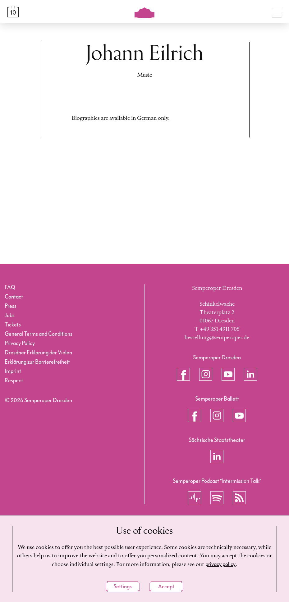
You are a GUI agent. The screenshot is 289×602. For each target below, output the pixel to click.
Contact (14, 297)
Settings (122, 587)
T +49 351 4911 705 (217, 329)
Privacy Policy (20, 343)
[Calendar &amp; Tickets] (13, 11)
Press (10, 306)
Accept (166, 587)
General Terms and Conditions (38, 334)
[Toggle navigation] (277, 12)
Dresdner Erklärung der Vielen (38, 353)
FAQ (10, 287)
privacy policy (220, 564)
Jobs (10, 315)
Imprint (13, 371)
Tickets (13, 325)
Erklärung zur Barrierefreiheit (37, 362)
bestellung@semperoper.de (217, 337)
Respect (14, 381)
